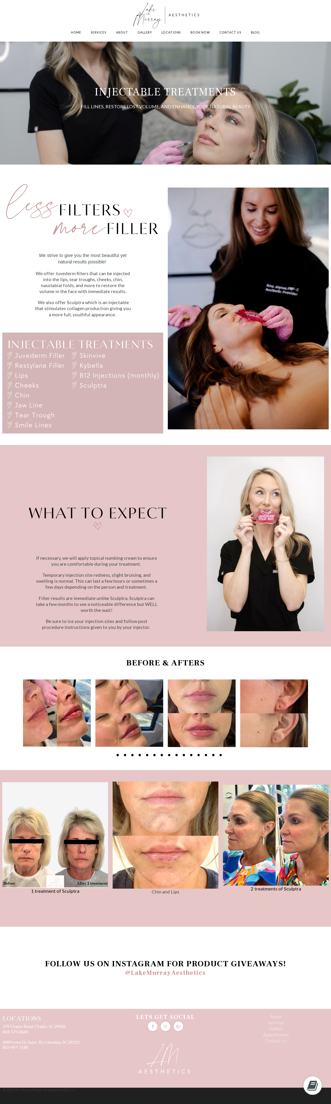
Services (276, 1022)
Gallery (276, 1028)
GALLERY (145, 32)
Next (329, 717)
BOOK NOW (200, 32)
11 (184, 755)
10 (176, 755)
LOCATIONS (171, 32)
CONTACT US (230, 32)
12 (191, 755)
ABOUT (122, 32)
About (276, 1016)
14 (206, 755)
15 (213, 755)
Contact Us (276, 1040)
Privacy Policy (30, 1090)
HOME (76, 32)
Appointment (276, 1034)
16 (221, 755)
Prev (1, 717)
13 (198, 755)
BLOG (255, 32)
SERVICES (98, 32)
